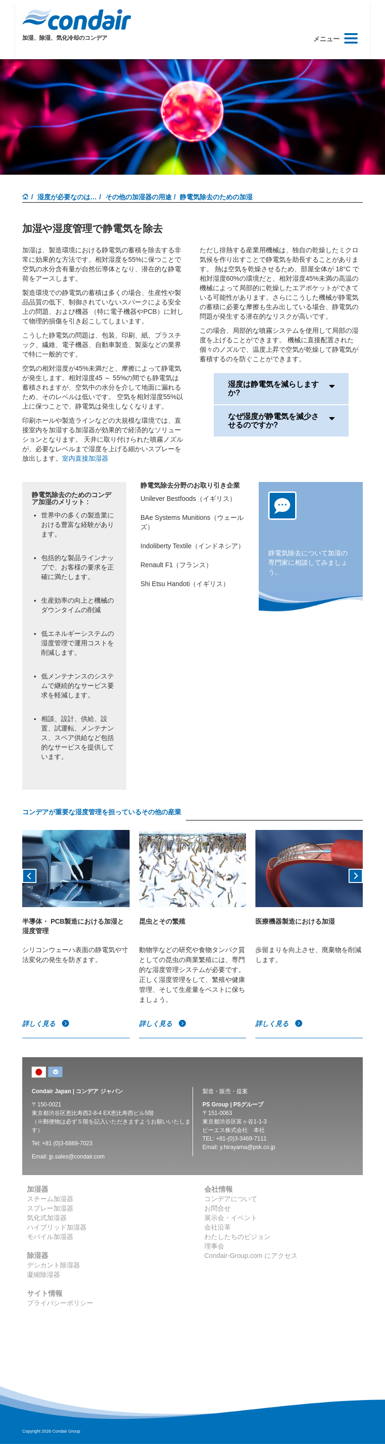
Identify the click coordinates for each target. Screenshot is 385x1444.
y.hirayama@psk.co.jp (247, 1147)
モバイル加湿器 (50, 1236)
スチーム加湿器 (50, 1199)
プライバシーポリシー (60, 1303)
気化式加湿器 (47, 1217)
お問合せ (217, 1208)
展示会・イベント (230, 1217)
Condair (76, 19)
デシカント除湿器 (53, 1265)
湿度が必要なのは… (67, 197)
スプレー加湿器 (50, 1208)
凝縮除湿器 (43, 1274)
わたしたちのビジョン (237, 1236)
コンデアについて (230, 1199)
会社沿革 (217, 1227)
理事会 (214, 1246)
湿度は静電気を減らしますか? (281, 388)
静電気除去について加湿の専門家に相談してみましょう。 (308, 562)
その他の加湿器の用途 (138, 197)
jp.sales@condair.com (77, 1156)
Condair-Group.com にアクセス (251, 1255)
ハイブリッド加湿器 (57, 1227)
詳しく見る (46, 1023)
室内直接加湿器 (85, 458)
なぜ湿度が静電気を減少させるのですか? (281, 420)
